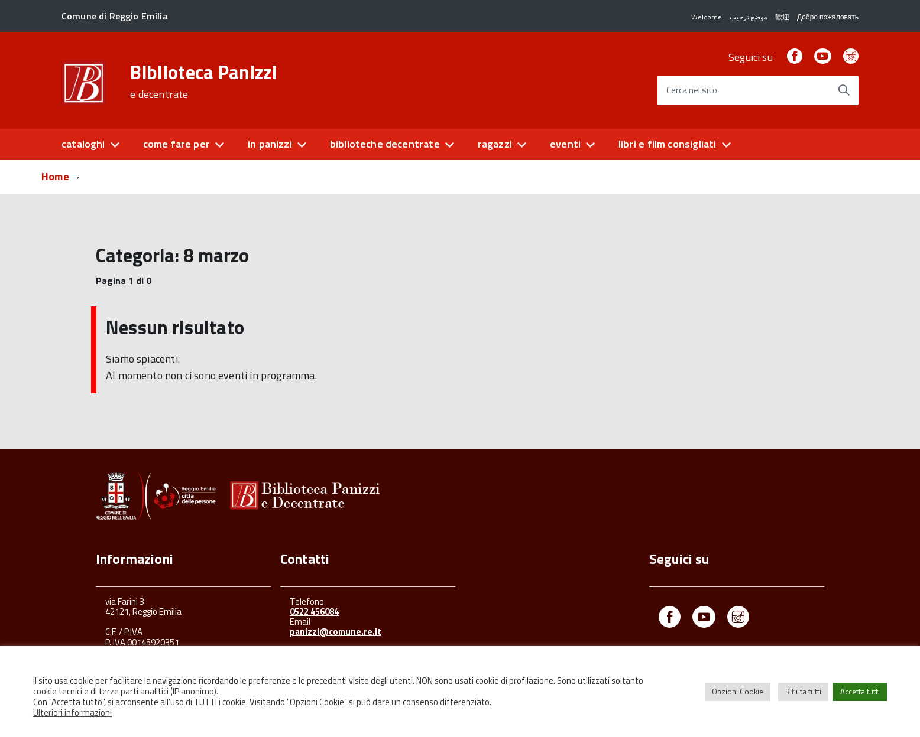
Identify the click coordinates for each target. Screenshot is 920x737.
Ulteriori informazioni (72, 712)
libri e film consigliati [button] (667, 144)
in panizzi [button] (270, 144)
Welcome (706, 16)
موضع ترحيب (748, 16)
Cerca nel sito (691, 91)
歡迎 (782, 16)
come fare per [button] (176, 144)
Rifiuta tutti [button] (803, 691)
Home (55, 176)
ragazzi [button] (495, 144)
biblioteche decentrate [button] (385, 144)
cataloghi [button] (83, 144)
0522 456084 (314, 611)
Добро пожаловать (828, 16)
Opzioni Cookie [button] (737, 691)
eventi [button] (565, 144)
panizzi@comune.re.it (335, 631)
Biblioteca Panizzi (203, 81)
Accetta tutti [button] (860, 691)
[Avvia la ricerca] (844, 90)
